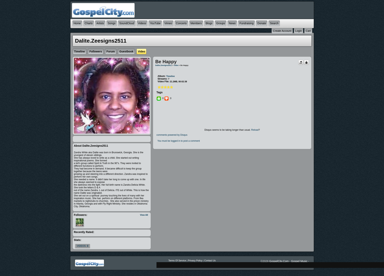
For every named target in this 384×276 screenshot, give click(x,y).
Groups (220, 23)
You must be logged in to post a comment (178, 141)
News (232, 23)
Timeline (170, 76)
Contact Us (210, 260)
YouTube (155, 23)
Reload (255, 130)
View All (144, 215)
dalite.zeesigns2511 (163, 65)
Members (196, 23)
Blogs (209, 23)
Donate (261, 23)
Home (77, 23)
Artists (100, 23)
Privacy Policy (195, 260)
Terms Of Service (177, 260)
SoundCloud (126, 23)
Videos (142, 23)
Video (176, 65)
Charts (89, 23)
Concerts (181, 23)
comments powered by (171, 135)
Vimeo (168, 23)
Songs (111, 23)
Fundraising (246, 23)
